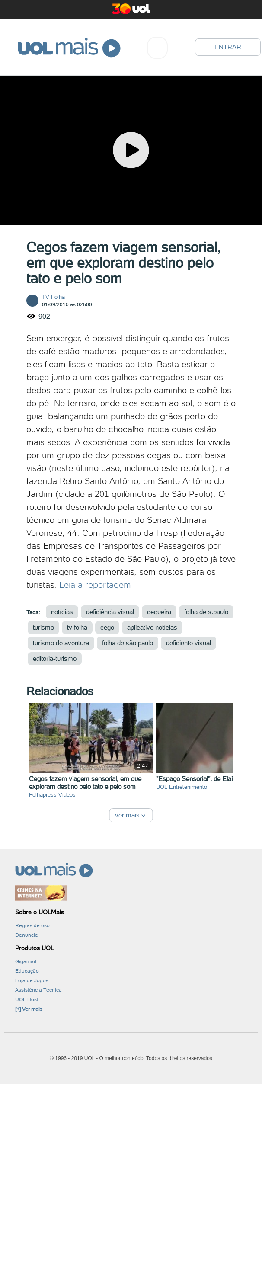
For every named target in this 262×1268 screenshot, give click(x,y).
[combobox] (157, 48)
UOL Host (26, 999)
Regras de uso (32, 925)
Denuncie (26, 935)
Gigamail (25, 961)
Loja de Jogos (31, 980)
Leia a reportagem (95, 585)
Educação (27, 971)
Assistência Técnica (38, 990)
